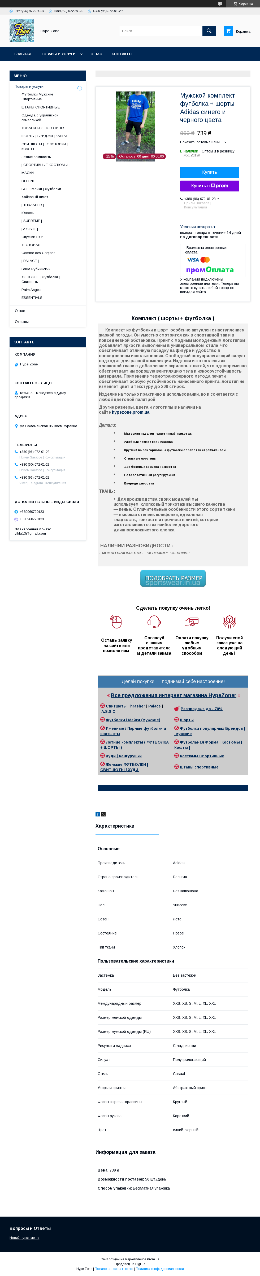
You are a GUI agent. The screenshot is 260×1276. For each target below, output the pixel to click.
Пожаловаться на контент (114, 1269)
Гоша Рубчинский (35, 269)
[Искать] (209, 31)
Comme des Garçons (38, 253)
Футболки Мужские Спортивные (37, 96)
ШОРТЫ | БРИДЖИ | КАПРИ (44, 136)
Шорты (187, 720)
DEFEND (28, 181)
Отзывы (22, 322)
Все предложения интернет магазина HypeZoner (173, 695)
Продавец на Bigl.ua (130, 1264)
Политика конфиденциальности (160, 1269)
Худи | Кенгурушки (124, 756)
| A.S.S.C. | (29, 229)
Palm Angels (31, 290)
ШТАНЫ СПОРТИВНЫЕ (40, 107)
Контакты (122, 54)
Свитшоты (117, 706)
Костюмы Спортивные (202, 756)
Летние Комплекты (36, 157)
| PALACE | (30, 261)
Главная (22, 54)
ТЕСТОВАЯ (30, 245)
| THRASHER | (32, 205)
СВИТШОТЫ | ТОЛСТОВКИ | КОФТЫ (44, 146)
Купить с (209, 185)
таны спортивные (201, 767)
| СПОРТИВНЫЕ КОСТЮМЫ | (45, 165)
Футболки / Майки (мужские (132, 720)
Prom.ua (153, 1259)
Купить (209, 172)
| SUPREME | (31, 221)
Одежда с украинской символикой (39, 117)
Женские (115, 764)
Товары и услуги (58, 54)
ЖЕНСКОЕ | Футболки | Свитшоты (40, 279)
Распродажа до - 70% (202, 709)
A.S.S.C (108, 711)
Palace (154, 706)
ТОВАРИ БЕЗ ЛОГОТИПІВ (42, 128)
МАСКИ (27, 173)
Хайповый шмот (34, 197)
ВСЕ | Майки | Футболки (41, 189)
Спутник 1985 (32, 237)
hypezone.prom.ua (130, 412)
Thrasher (136, 706)
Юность (27, 213)
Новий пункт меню (24, 1238)
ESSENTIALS (31, 298)
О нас (96, 54)
